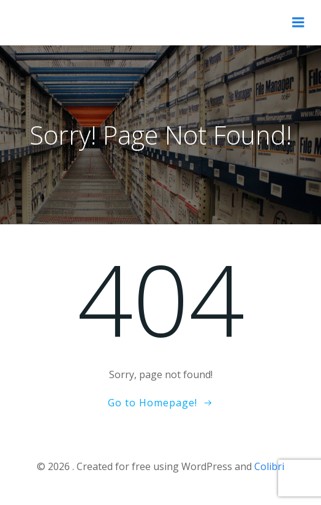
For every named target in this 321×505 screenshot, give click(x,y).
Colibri (269, 466)
